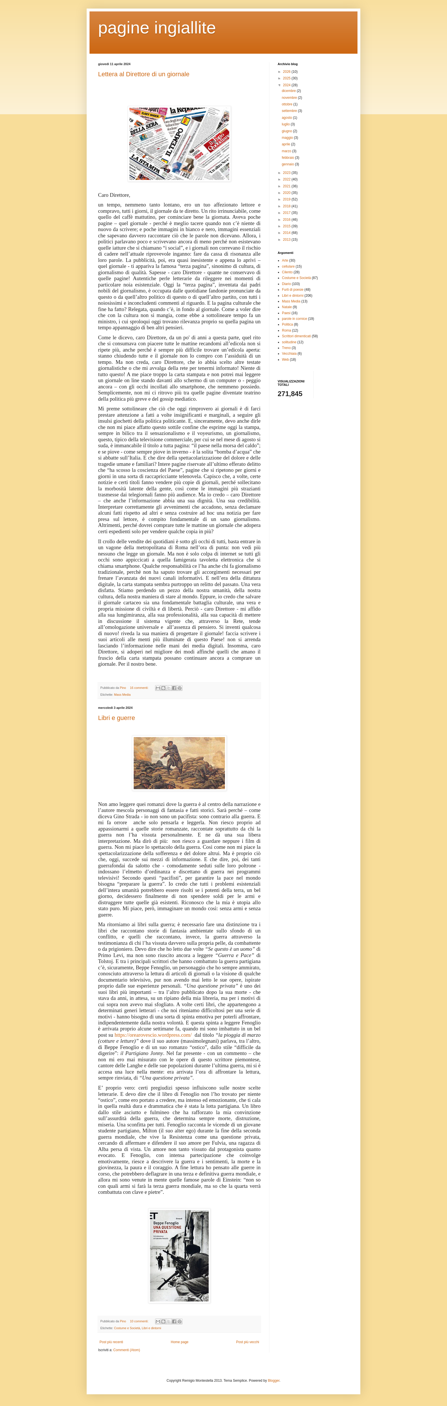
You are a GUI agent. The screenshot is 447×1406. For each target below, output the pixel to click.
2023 (287, 173)
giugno (287, 131)
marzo (287, 151)
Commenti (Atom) (126, 1350)
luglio (286, 124)
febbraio (288, 158)
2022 (287, 179)
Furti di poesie (292, 290)
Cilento (287, 272)
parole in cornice (294, 319)
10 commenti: (139, 1321)
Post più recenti (111, 1342)
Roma (286, 330)
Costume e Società (127, 1328)
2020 (287, 193)
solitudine (289, 342)
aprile (286, 144)
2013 (287, 240)
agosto (287, 118)
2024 (287, 85)
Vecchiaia (289, 354)
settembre (290, 111)
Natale (287, 307)
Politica (287, 324)
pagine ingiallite (157, 27)
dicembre (289, 91)
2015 (287, 226)
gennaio (288, 164)
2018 (287, 206)
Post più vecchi (247, 1342)
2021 (287, 186)
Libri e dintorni (151, 1328)
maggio (288, 138)
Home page (179, 1342)
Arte (285, 260)
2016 (287, 220)
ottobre (287, 104)
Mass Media (122, 694)
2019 (287, 199)
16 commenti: (139, 687)
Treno (286, 348)
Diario (286, 284)
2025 (287, 78)
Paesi (286, 313)
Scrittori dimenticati (296, 336)
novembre (290, 98)
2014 (287, 233)
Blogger (274, 1381)
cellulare (288, 266)
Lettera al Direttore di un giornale (143, 74)
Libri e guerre (116, 717)
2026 (287, 72)
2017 (287, 213)
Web (285, 360)
